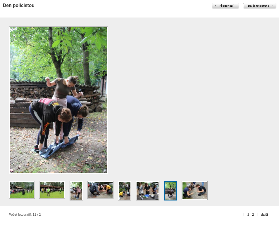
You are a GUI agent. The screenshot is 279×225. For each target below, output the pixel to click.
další (264, 214)
